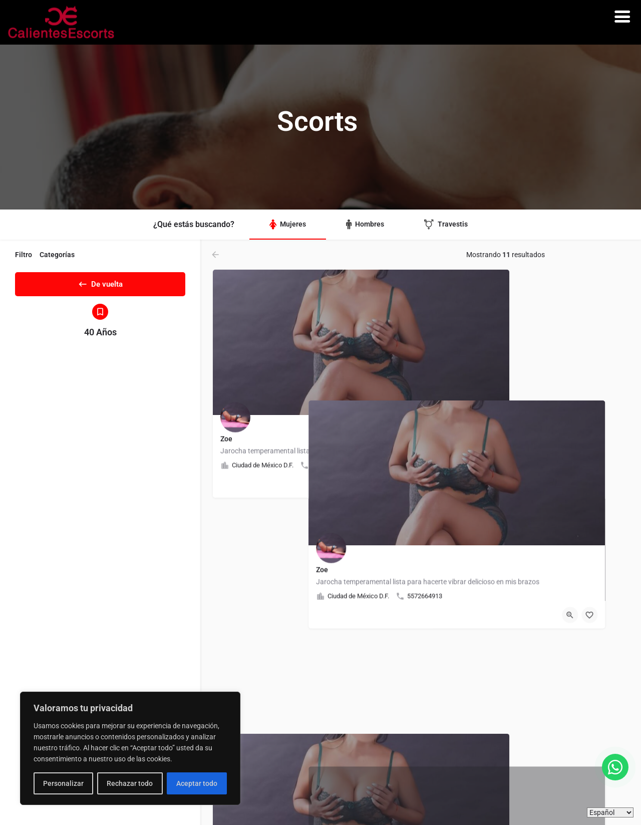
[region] (130, 748)
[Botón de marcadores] (400, 484)
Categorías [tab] (57, 255)
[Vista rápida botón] (381, 484)
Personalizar (63, 783)
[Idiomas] (610, 812)
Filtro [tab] (23, 255)
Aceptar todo (196, 783)
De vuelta (100, 282)
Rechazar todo (130, 783)
